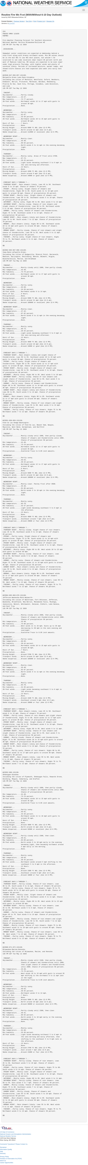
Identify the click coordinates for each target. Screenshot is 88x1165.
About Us (3, 1160)
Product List (41, 21)
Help (1, 1151)
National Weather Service (8, 1136)
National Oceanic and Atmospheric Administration (15, 1134)
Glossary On (50, 21)
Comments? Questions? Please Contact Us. (14, 1144)
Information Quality (6, 1149)
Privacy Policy (4, 1156)
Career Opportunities (6, 1162)
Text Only (29, 21)
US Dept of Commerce (7, 1132)
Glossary (3, 1153)
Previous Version (19, 21)
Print (34, 21)
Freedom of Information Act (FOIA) (11, 1158)
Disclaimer (3, 1147)
